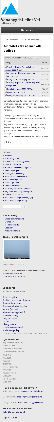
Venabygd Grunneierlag (14, 174)
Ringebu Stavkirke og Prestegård (18, 192)
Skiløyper (9, 155)
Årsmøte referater (12, 231)
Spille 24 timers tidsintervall (14, 276)
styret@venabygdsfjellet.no (31, 391)
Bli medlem (9, 222)
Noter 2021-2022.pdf (16, 92)
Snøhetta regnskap (11, 330)
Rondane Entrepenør (12, 303)
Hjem (6, 40)
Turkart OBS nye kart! (13, 180)
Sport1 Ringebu (10, 297)
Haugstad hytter (10, 318)
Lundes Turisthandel (13, 186)
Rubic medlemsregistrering (16, 201)
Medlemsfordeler (12, 225)
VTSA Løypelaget (12, 170)
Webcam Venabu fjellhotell (16, 177)
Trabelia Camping (10, 315)
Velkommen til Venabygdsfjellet (18, 161)
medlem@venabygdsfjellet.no (29, 397)
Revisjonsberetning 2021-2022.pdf (21, 96)
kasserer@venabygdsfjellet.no (30, 402)
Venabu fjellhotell (12, 183)
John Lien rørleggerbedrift (14, 312)
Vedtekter (9, 228)
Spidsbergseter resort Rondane (18, 189)
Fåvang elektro (9, 324)
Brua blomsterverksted (13, 327)
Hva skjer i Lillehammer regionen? (18, 167)
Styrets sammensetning (14, 219)
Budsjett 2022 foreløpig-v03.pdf (20, 79)
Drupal (15, 418)
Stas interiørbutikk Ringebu (15, 306)
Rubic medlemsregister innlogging (19, 198)
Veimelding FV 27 (12, 158)
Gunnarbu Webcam (13, 164)
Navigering (27, 30)
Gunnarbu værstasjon (14, 195)
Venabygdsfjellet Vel (20, 20)
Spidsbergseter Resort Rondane (17, 300)
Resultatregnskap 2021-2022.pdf (20, 89)
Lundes (6, 321)
